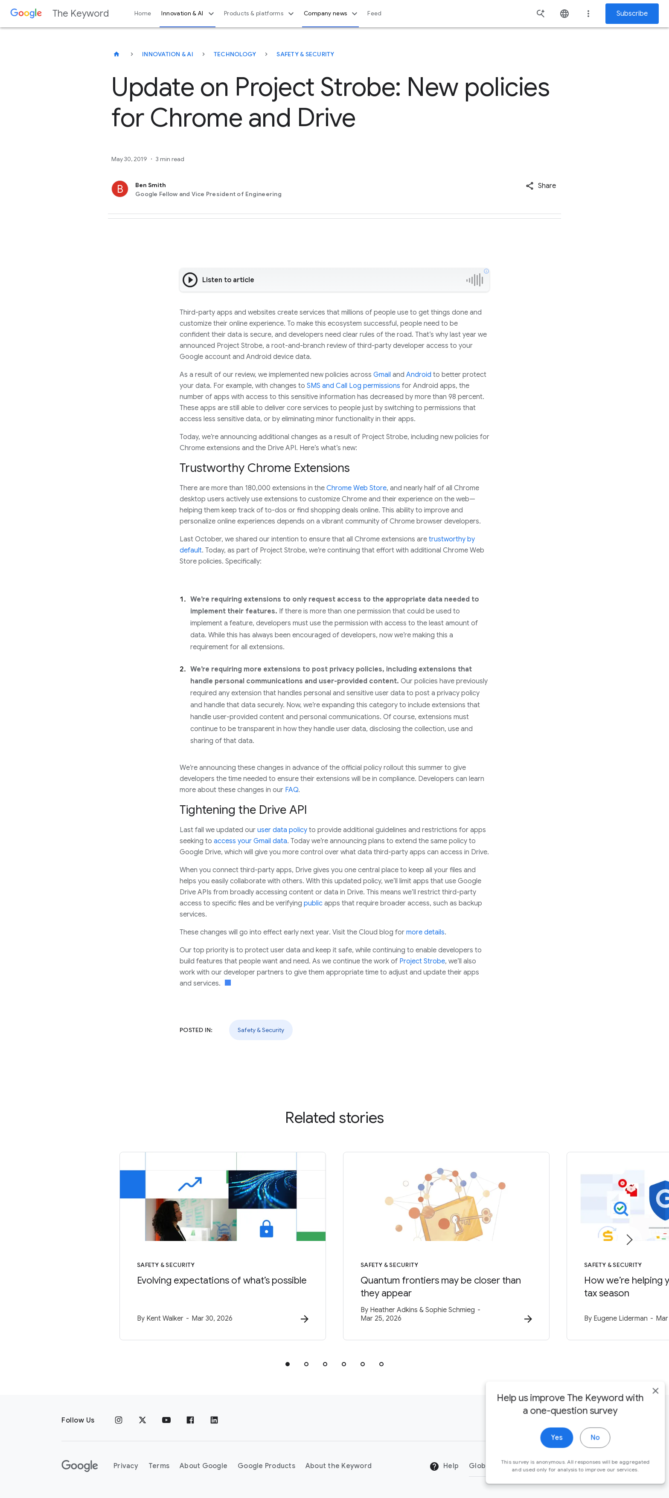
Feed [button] (374, 13)
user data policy (282, 830)
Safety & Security (305, 54)
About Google (203, 1466)
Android (418, 374)
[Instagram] (118, 1420)
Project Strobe (422, 961)
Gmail (382, 374)
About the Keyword (338, 1466)
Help (444, 1466)
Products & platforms (260, 14)
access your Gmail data (250, 841)
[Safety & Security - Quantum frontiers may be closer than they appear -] (446, 1246)
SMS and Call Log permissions (353, 386)
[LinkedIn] (214, 1420)
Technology (235, 54)
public (313, 903)
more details (425, 932)
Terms (158, 1466)
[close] (642, 1405)
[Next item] (628, 1239)
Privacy (125, 1466)
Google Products (266, 1466)
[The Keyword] (116, 54)
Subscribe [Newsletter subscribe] (632, 13)
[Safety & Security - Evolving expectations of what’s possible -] (223, 1246)
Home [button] (142, 13)
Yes (544, 1452)
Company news (332, 14)
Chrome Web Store (356, 488)
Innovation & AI (188, 14)
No (582, 1452)
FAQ (291, 790)
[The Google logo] (79, 1466)
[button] (541, 185)
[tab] (287, 1364)
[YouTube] (166, 1420)
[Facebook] (190, 1420)
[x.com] (142, 1420)
